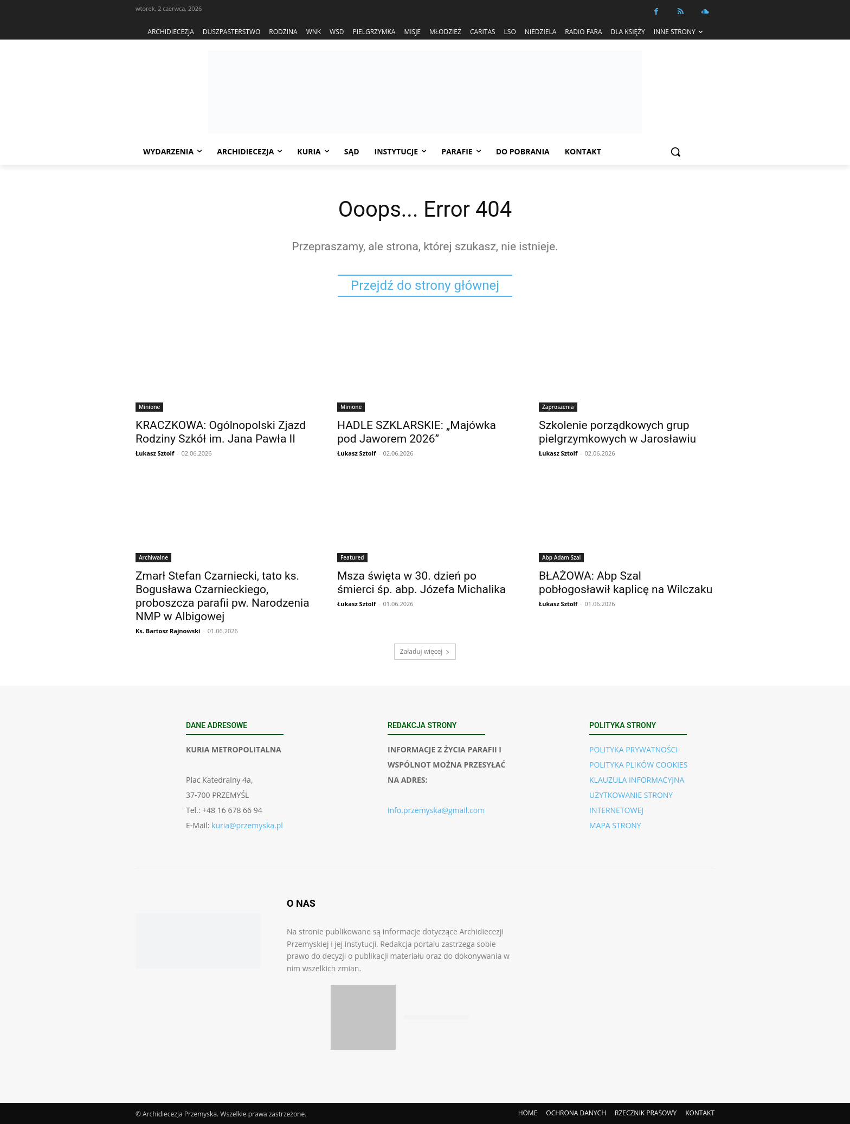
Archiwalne (153, 557)
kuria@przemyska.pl (247, 825)
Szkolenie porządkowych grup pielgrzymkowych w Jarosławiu (617, 432)
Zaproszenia (558, 407)
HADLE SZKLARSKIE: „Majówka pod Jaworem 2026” (416, 432)
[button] (675, 152)
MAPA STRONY (615, 825)
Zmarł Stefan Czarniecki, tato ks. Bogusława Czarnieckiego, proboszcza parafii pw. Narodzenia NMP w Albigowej (223, 596)
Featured (352, 557)
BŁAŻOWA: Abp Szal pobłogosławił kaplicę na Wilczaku (625, 582)
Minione (149, 407)
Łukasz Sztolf (155, 453)
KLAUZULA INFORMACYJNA (636, 780)
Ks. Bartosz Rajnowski (168, 631)
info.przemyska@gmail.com (436, 810)
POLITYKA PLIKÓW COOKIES (638, 764)
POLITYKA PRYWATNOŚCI (633, 749)
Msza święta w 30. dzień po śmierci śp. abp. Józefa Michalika (421, 582)
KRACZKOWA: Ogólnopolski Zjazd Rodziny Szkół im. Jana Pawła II (221, 432)
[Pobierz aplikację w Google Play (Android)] (436, 1017)
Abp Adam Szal (561, 557)
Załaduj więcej (425, 651)
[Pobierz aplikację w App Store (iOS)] (363, 1017)
